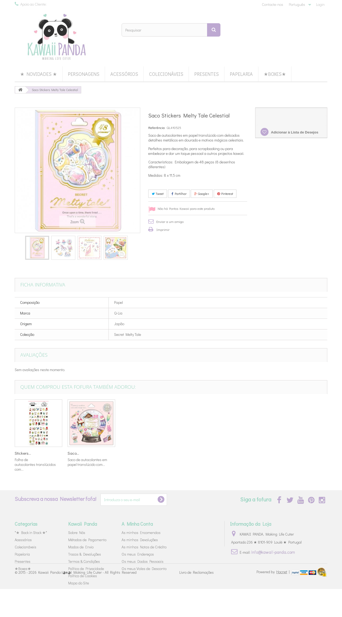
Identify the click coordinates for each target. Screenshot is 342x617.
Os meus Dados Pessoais (143, 561)
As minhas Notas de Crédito (144, 546)
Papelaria (241, 74)
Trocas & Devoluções (84, 554)
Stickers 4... (24, 453)
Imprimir (163, 229)
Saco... (285, 453)
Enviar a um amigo (170, 221)
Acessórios (124, 74)
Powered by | (273, 599)
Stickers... (234, 453)
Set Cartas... (131, 453)
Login (320, 4)
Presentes (206, 74)
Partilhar (179, 193)
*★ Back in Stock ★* (31, 532)
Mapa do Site (78, 582)
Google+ (201, 193)
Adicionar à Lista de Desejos (294, 132)
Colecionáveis (166, 74)
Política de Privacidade (86, 568)
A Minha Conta (137, 524)
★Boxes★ (275, 74)
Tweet (158, 193)
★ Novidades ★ (38, 74)
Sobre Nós (76, 532)
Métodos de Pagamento (87, 539)
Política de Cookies (82, 575)
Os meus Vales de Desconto (144, 568)
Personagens (83, 74)
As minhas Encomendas (141, 532)
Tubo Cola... (183, 453)
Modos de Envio (81, 546)
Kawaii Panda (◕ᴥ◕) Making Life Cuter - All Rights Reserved (87, 600)
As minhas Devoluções (140, 539)
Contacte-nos (272, 4)
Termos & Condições (84, 561)
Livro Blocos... (79, 453)
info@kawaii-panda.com (273, 552)
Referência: (156, 127)
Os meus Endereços (138, 554)
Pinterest (225, 193)
